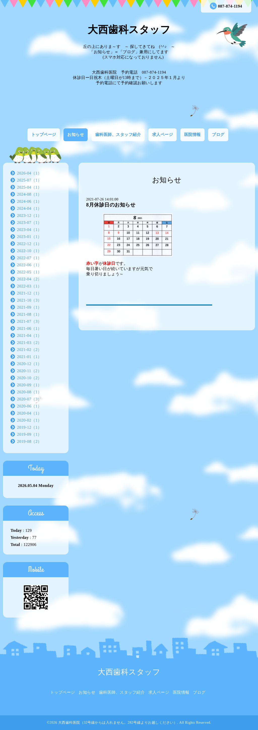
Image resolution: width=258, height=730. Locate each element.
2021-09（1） (29, 307)
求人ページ (162, 134)
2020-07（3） (29, 399)
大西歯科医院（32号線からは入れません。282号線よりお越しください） (117, 722)
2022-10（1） (29, 251)
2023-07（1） (29, 222)
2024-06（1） (29, 201)
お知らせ (75, 134)
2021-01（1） (29, 357)
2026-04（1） (29, 173)
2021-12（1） (29, 293)
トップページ (43, 134)
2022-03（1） (29, 286)
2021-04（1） (29, 335)
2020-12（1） (29, 364)
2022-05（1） (29, 272)
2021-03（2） (29, 342)
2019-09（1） (29, 434)
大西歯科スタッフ (129, 29)
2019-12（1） (29, 427)
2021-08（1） (29, 314)
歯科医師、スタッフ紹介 (118, 134)
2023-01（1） (29, 237)
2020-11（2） (29, 371)
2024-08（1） (29, 194)
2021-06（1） (29, 328)
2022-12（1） (29, 244)
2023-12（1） (29, 215)
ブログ (218, 134)
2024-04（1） (29, 208)
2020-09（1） (29, 385)
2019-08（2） (29, 441)
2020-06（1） (29, 406)
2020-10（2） (29, 378)
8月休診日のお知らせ (110, 205)
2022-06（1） (29, 265)
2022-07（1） (29, 258)
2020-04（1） (29, 413)
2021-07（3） (29, 321)
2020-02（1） (29, 420)
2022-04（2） (29, 279)
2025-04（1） (29, 187)
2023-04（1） (29, 229)
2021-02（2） (29, 349)
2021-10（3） (29, 300)
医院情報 (192, 134)
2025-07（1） (29, 180)
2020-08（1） (29, 392)
